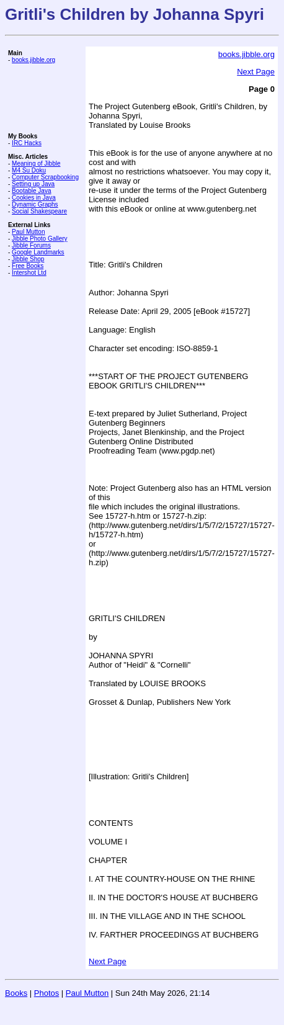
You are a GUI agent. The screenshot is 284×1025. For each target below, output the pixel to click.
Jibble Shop (28, 259)
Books (16, 993)
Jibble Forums (31, 245)
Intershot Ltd (29, 272)
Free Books (27, 265)
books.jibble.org (33, 59)
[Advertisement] (45, 98)
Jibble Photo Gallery (40, 238)
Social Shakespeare (39, 211)
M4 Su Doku (29, 170)
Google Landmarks (38, 252)
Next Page (256, 71)
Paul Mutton (28, 231)
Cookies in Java (34, 197)
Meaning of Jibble (36, 163)
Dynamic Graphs (35, 204)
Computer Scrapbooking (45, 177)
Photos (46, 993)
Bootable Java (31, 190)
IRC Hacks (27, 143)
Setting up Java (33, 184)
